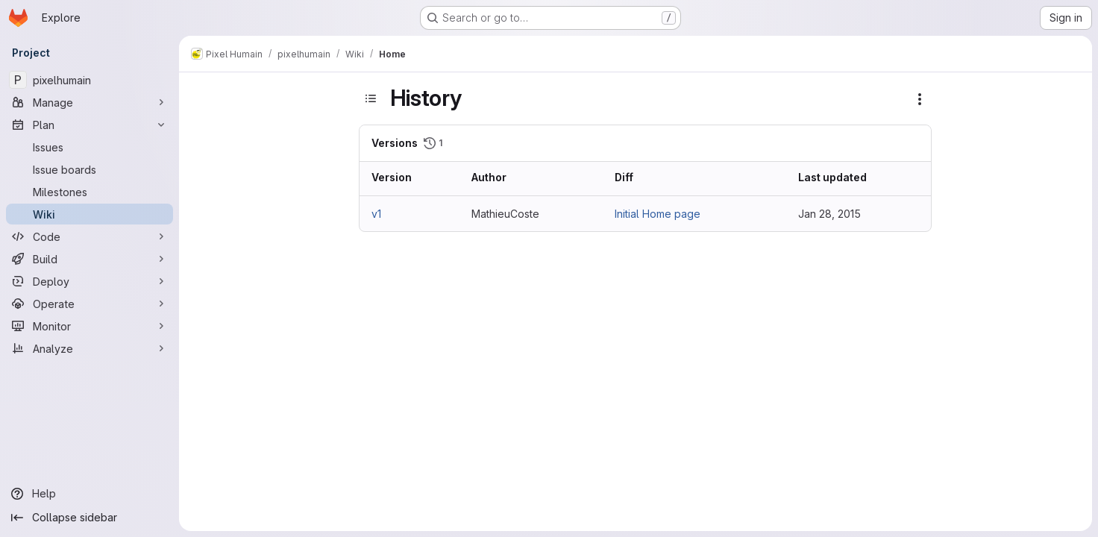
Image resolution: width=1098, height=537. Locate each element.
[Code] (89, 236)
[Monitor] (89, 325)
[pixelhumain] (89, 79)
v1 (376, 213)
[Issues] (89, 146)
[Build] (89, 258)
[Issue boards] (89, 169)
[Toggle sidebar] (371, 98)
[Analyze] (89, 348)
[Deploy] (89, 281)
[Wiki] (89, 214)
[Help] (89, 493)
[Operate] (89, 303)
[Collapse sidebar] (89, 517)
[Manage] (89, 102)
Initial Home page (657, 213)
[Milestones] (89, 191)
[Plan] (89, 124)
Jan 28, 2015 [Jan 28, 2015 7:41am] (829, 213)
